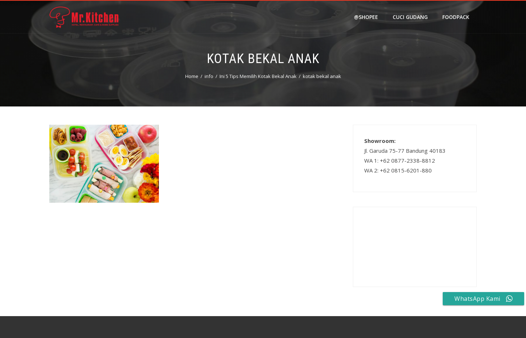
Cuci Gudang (410, 16)
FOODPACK (455, 16)
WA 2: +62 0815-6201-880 (398, 170)
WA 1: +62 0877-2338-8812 (399, 160)
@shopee (366, 16)
